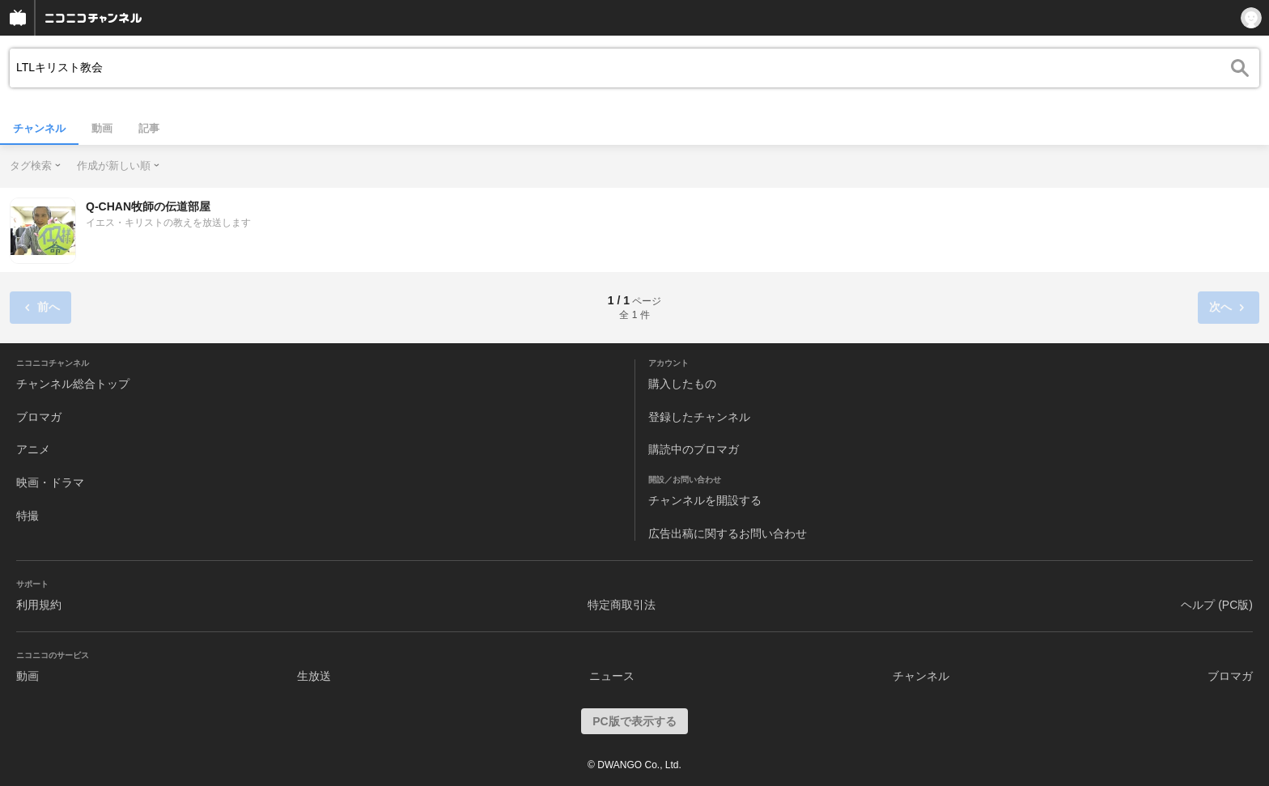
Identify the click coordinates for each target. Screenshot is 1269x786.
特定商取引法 (622, 604)
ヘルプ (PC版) (1217, 604)
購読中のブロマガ (693, 449)
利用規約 (39, 604)
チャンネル (39, 128)
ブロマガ (39, 416)
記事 (148, 128)
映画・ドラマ (50, 482)
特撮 (27, 515)
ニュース (611, 675)
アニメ (33, 449)
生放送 (314, 675)
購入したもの (682, 383)
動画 (101, 128)
